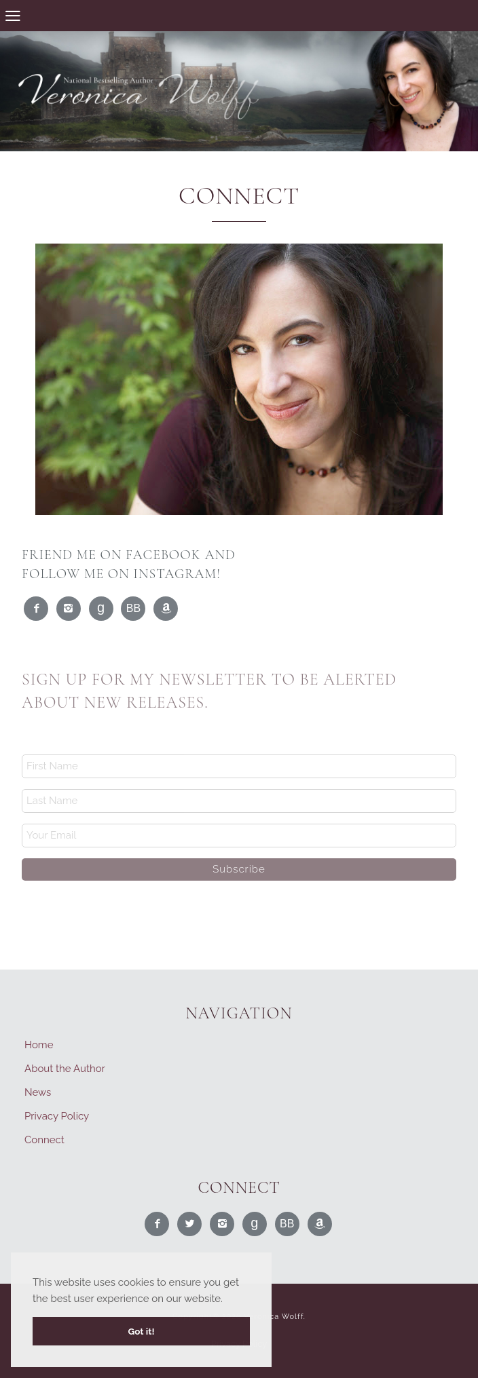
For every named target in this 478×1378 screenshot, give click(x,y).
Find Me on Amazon (166, 609)
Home (38, 1045)
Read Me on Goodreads (102, 609)
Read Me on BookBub (134, 609)
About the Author (64, 1069)
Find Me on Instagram (69, 609)
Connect (44, 1140)
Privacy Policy (56, 1116)
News (37, 1092)
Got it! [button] (141, 1331)
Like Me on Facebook (37, 609)
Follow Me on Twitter (190, 1225)
